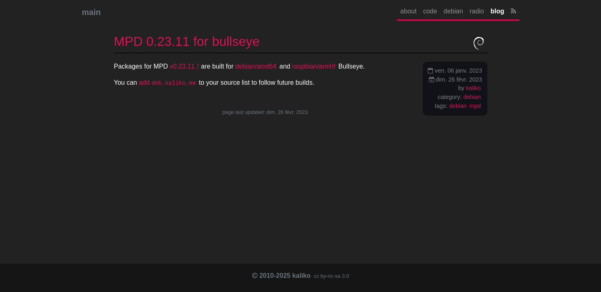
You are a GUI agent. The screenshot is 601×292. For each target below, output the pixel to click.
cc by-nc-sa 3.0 (330, 276)
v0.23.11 (182, 66)
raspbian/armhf (314, 66)
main (91, 12)
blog (497, 11)
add (167, 82)
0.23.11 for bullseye (187, 41)
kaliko (473, 88)
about (408, 11)
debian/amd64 (255, 66)
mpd (475, 106)
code (430, 11)
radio (477, 11)
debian (453, 11)
